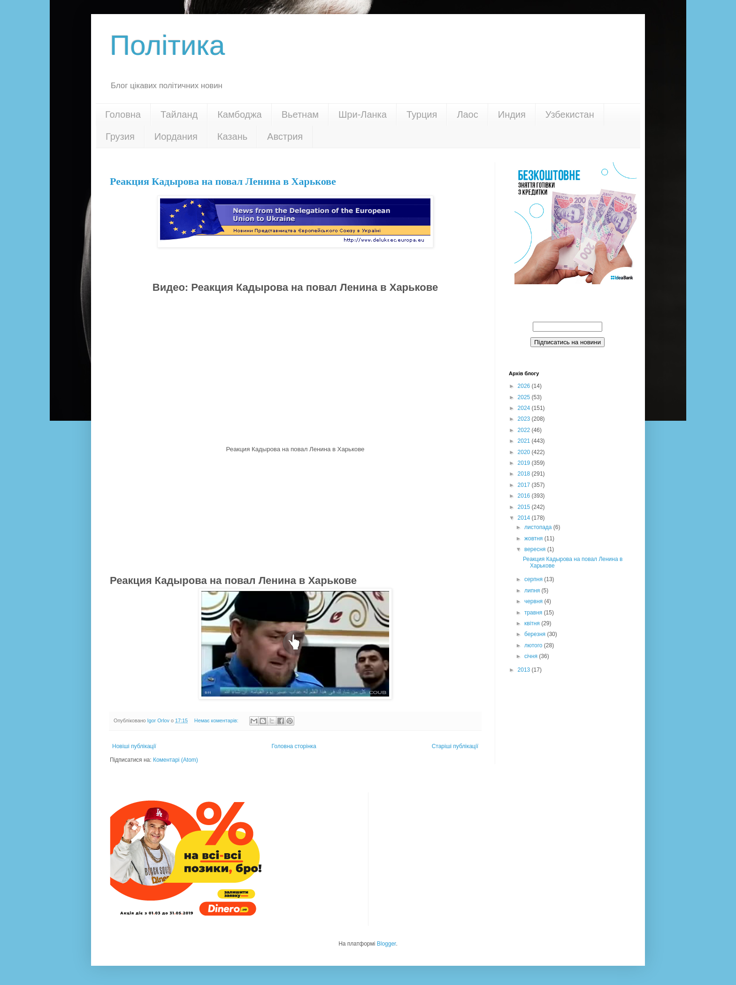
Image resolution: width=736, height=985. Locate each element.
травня (534, 612)
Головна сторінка (294, 746)
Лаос (467, 114)
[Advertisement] (295, 512)
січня (531, 656)
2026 (525, 386)
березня (535, 634)
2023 (525, 419)
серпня (534, 579)
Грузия (120, 136)
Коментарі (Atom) (175, 760)
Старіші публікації (455, 746)
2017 (525, 485)
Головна (123, 114)
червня (534, 601)
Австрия (285, 136)
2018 (525, 473)
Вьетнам (300, 114)
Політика (167, 45)
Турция (421, 114)
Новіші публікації (134, 746)
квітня (532, 623)
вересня (535, 549)
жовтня (534, 538)
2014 (525, 518)
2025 (525, 397)
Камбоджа (239, 114)
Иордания (176, 136)
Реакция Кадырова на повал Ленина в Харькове (223, 181)
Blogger (386, 943)
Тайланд (179, 114)
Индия (512, 114)
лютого (534, 645)
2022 (525, 430)
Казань (232, 136)
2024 (525, 408)
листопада (538, 527)
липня (533, 590)
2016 (525, 495)
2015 (525, 507)
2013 (525, 670)
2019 (525, 463)
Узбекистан (569, 114)
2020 (525, 452)
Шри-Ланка (362, 114)
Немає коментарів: (217, 720)
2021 (525, 441)
